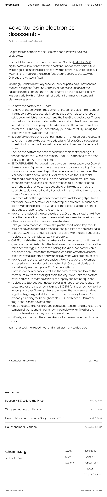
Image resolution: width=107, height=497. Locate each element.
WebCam (77, 4)
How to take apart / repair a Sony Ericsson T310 (34, 418)
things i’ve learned (34, 41)
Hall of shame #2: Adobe (21, 426)
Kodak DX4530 (82, 62)
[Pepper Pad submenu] (68, 4)
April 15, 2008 (96, 418)
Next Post (92, 360)
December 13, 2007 (93, 427)
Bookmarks (34, 4)
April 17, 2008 (96, 409)
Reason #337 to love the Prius (24, 400)
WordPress (97, 490)
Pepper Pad (61, 4)
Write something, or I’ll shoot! (23, 409)
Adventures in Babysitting (23, 360)
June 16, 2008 (96, 400)
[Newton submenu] (52, 4)
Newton (46, 4)
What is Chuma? (93, 4)
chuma (21, 41)
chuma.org (12, 5)
